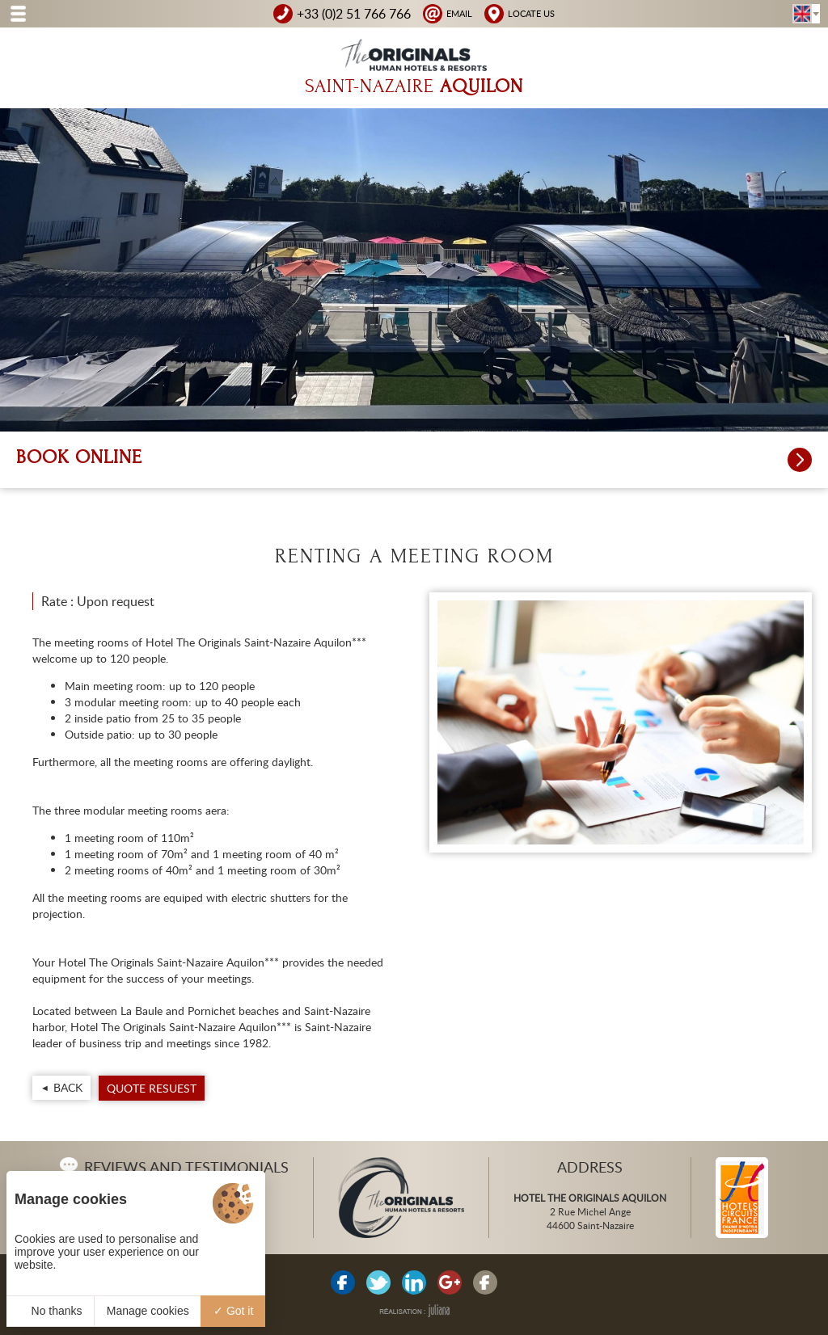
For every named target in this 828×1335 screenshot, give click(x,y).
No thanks (50, 1310)
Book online (414, 460)
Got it (233, 1310)
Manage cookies (148, 1310)
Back (67, 1087)
